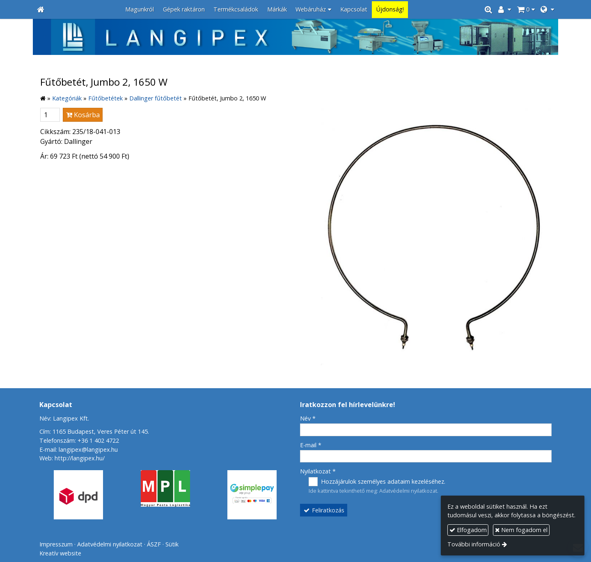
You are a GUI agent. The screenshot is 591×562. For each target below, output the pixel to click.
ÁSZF (154, 544)
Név (308, 418)
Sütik (172, 544)
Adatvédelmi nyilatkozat (408, 490)
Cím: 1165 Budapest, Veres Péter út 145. (94, 431)
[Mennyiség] (50, 115)
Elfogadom (468, 530)
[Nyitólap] (40, 9)
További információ (473, 544)
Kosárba (83, 114)
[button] (547, 9)
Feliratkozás (324, 510)
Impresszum (56, 544)
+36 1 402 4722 (98, 440)
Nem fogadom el (521, 530)
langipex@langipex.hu (88, 449)
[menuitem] (139, 9)
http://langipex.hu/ (80, 458)
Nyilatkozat (318, 471)
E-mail (310, 445)
